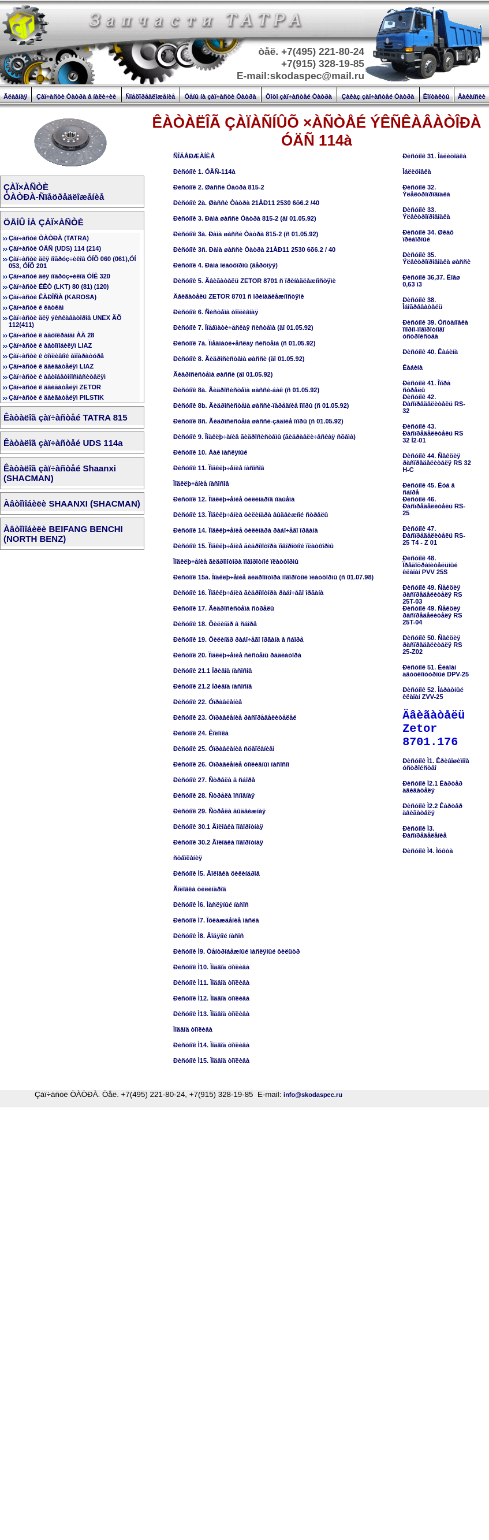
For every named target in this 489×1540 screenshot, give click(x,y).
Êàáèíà (412, 367)
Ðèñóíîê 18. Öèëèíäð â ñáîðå (215, 623)
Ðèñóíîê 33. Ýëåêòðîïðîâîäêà (426, 213)
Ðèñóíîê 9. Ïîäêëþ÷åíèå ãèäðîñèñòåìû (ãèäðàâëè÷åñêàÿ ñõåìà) (264, 436)
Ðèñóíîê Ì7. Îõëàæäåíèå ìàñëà (216, 920)
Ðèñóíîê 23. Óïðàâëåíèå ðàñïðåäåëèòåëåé (234, 717)
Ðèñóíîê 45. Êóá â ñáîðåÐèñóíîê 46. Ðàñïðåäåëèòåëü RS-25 (433, 499)
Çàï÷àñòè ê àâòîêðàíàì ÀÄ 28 (52, 335)
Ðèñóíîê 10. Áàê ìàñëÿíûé (210, 452)
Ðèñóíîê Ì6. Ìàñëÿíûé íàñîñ (211, 904)
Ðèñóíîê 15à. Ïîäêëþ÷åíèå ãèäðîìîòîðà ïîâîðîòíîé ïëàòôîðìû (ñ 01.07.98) (273, 577)
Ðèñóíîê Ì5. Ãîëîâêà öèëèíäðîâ (216, 873)
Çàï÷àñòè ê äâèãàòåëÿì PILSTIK (56, 397)
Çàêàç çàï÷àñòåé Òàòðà (377, 96)
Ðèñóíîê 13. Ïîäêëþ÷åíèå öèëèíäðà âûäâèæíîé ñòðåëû (250, 514)
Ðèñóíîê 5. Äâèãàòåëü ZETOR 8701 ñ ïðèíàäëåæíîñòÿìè (254, 280)
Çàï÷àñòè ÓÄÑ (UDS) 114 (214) (55, 248)
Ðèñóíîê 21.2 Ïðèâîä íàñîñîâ (212, 686)
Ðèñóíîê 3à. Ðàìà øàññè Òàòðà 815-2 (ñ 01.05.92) (245, 233)
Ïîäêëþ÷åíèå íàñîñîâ (201, 483)
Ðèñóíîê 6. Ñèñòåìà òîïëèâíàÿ (215, 311)
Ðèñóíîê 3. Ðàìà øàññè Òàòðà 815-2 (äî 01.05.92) (244, 218)
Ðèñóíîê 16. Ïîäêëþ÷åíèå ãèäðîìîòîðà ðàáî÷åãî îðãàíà (248, 592)
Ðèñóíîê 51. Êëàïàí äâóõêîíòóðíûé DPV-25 (435, 671)
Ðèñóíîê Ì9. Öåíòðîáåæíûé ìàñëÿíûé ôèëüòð (236, 951)
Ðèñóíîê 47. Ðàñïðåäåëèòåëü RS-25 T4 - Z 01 (433, 535)
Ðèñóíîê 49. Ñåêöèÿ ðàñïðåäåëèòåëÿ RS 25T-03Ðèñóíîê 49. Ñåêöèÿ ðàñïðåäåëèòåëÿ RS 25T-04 (432, 605)
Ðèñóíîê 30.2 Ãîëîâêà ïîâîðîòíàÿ (218, 842)
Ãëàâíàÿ (15, 96)
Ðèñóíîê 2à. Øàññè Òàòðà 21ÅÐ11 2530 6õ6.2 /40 (246, 202)
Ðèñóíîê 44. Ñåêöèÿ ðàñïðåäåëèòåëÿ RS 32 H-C (436, 462)
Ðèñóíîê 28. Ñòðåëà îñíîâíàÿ (214, 795)
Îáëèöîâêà (416, 171)
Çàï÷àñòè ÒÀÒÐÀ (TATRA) (49, 238)
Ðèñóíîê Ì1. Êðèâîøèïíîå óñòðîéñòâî (435, 764)
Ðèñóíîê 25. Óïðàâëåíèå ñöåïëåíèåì (223, 748)
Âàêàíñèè (472, 96)
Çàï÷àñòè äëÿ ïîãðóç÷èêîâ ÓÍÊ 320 (59, 276)
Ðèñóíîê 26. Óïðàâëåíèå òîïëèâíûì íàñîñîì (231, 764)
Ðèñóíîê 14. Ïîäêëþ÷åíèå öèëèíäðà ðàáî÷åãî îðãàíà (245, 530)
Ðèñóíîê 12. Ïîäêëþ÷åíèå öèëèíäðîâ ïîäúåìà (233, 499)
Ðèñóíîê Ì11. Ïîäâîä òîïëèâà (211, 982)
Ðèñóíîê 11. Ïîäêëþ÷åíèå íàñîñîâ (218, 467)
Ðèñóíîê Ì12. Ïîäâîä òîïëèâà (211, 998)
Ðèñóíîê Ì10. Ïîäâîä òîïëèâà (211, 967)
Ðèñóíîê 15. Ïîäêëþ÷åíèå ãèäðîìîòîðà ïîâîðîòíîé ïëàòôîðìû (253, 545)
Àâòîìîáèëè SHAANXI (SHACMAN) (71, 503)
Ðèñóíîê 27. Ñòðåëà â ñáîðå (214, 779)
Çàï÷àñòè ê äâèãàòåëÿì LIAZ (51, 366)
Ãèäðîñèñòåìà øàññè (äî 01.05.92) (223, 374)
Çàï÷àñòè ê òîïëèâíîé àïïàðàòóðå (56, 355)
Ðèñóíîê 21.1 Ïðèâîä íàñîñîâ (212, 670)
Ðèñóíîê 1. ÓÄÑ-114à (204, 171)
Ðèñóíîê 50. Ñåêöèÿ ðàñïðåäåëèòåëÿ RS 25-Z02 (432, 644)
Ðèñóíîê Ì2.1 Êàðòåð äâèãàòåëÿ (432, 787)
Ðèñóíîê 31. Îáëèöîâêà (434, 155)
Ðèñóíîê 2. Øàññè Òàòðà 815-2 (218, 187)
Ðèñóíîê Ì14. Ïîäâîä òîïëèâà (211, 1044)
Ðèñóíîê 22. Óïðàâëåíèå (207, 701)
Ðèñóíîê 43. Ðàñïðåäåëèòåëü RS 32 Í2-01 (432, 433)
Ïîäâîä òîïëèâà (192, 1029)
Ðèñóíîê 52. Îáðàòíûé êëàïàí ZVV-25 (433, 693)
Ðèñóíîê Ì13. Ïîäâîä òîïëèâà (211, 1013)
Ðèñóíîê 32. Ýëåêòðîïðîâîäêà (426, 191)
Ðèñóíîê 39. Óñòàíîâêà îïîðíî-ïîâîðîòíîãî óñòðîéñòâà (435, 329)
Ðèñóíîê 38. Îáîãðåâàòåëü (422, 303)
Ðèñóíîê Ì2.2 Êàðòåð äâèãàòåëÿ (432, 809)
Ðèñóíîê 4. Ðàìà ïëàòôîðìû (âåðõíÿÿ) (225, 265)
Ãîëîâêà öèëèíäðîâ (199, 889)
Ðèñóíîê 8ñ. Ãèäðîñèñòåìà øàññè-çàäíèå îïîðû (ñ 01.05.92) (258, 421)
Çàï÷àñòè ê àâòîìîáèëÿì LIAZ (50, 345)
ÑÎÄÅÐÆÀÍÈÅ (194, 155)
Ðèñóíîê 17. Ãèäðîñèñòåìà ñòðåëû (223, 608)
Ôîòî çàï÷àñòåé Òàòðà (299, 96)
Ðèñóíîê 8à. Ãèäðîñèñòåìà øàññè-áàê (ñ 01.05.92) (246, 389)
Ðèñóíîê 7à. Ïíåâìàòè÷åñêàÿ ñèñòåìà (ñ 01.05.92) (244, 343)
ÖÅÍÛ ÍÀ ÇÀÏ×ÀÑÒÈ (43, 222)
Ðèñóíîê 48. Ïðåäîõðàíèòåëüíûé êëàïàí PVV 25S (429, 565)
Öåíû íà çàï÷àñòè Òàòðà (220, 96)
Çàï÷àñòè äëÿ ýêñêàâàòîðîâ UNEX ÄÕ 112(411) (65, 321)
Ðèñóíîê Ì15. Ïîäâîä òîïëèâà (211, 1060)
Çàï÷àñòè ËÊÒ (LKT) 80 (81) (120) (59, 286)
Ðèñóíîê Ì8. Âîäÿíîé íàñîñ (208, 935)
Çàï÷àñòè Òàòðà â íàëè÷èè (76, 96)
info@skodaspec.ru (312, 1094)
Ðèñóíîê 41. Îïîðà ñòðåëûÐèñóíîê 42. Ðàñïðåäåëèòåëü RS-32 (433, 397)
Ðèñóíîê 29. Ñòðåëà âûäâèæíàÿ (219, 811)
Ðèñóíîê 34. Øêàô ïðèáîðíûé (428, 236)
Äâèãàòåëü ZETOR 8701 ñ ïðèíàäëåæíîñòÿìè (238, 296)
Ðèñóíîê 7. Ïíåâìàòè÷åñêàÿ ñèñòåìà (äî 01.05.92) (243, 327)
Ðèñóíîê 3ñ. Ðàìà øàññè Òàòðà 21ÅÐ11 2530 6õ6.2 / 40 (254, 249)
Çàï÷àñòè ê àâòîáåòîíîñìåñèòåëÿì (57, 376)
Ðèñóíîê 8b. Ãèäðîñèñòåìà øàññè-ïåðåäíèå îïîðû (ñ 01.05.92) (261, 405)
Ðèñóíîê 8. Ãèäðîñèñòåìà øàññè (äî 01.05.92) (238, 358)
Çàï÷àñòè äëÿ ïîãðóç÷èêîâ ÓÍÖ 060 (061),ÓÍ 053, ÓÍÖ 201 (72, 262)
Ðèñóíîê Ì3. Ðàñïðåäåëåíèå (424, 832)
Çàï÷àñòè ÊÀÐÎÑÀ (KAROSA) (52, 296)
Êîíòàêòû (436, 96)
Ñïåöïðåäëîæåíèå (150, 96)
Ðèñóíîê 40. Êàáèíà (430, 351)
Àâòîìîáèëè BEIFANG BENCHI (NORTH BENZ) (63, 534)
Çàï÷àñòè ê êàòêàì (36, 307)
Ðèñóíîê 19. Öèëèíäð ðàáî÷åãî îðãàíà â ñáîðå (238, 639)
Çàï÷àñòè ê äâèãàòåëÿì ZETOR (55, 387)
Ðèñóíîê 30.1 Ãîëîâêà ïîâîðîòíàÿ (218, 826)
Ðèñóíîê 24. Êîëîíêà (201, 733)
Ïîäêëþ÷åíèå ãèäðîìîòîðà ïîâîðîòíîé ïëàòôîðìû (235, 561)
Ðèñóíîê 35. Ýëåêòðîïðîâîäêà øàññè (436, 258)
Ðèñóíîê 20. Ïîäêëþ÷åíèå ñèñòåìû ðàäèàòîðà (237, 655)
